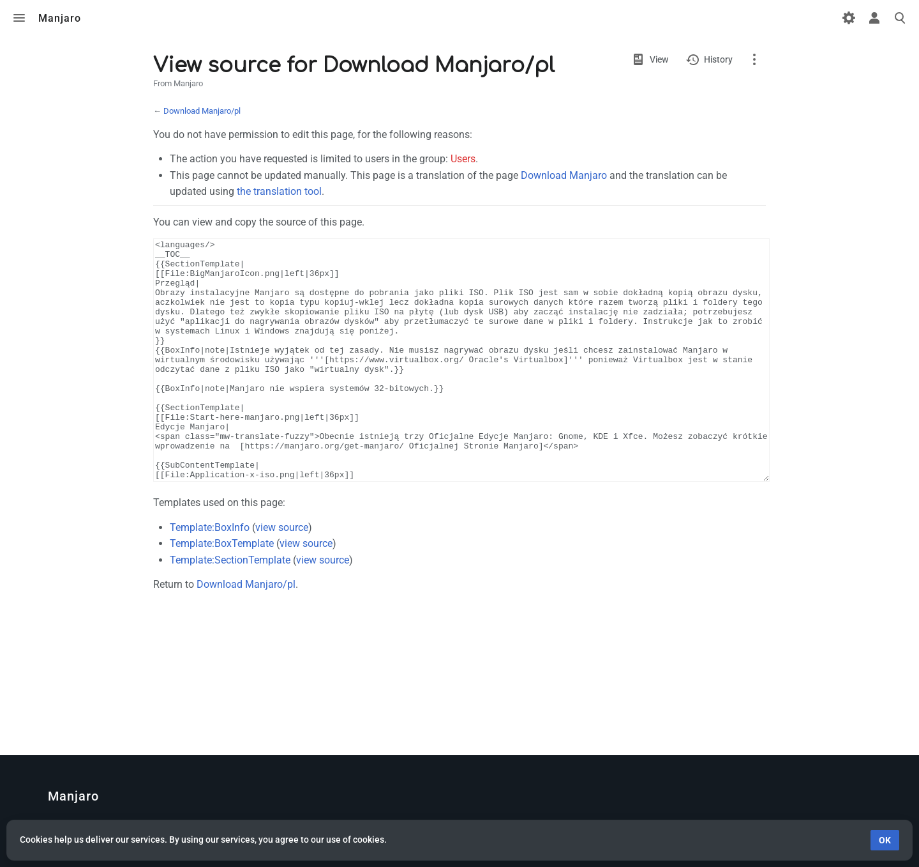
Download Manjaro (564, 175)
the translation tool (279, 191)
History (718, 59)
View (659, 59)
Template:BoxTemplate (222, 591)
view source (281, 575)
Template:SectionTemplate (230, 608)
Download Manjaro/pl (202, 111)
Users (463, 159)
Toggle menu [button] (19, 18)
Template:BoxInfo (210, 575)
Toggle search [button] (900, 18)
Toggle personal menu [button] (874, 18)
